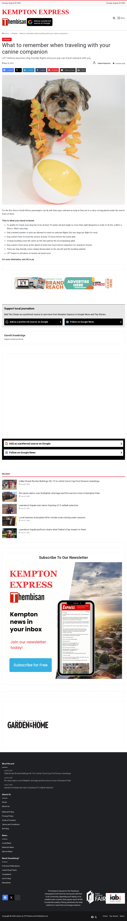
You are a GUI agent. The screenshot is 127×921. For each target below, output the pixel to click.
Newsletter (6, 883)
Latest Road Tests (9, 870)
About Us (6, 806)
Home (5, 33)
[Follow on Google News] (94, 322)
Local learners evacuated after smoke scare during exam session (52, 517)
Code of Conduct (9, 820)
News (122, 916)
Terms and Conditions (11, 824)
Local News (6, 843)
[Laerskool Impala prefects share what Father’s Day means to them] (9, 533)
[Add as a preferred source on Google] (39, 22)
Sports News (7, 851)
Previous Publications (11, 866)
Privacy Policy (7, 816)
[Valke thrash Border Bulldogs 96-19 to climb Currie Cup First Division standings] (9, 485)
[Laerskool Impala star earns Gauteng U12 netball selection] (9, 509)
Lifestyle (14, 33)
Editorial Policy (8, 812)
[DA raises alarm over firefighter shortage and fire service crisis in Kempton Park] (9, 497)
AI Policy (5, 828)
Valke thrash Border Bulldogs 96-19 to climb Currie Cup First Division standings (59, 481)
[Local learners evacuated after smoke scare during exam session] (9, 521)
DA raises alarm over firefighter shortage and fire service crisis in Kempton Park (59, 493)
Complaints (6, 874)
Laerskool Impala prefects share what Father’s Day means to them (52, 529)
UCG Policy (6, 878)
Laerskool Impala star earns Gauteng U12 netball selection (48, 505)
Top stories (113, 916)
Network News (8, 847)
